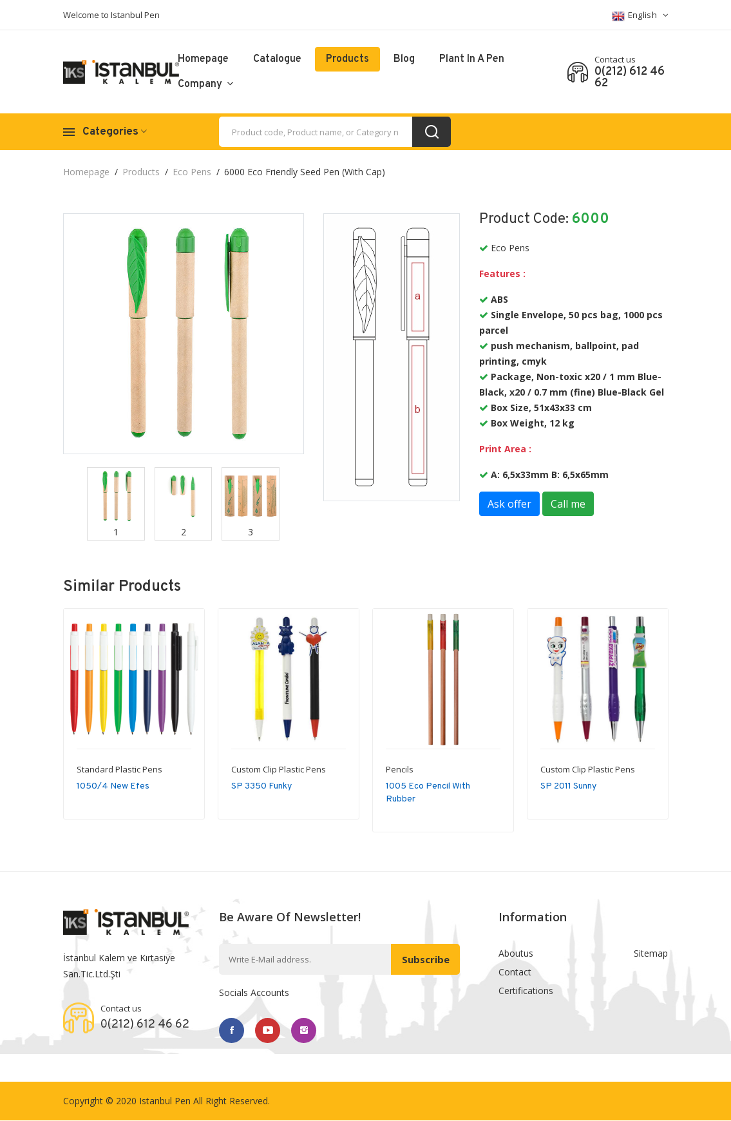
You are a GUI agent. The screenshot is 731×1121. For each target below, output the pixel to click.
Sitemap (651, 953)
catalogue (277, 59)
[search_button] (431, 132)
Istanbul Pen (165, 1101)
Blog (404, 59)
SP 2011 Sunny (568, 786)
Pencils (399, 769)
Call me (568, 504)
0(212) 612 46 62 (629, 78)
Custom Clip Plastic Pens (278, 769)
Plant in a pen (471, 59)
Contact (514, 972)
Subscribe (424, 959)
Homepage (203, 59)
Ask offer (509, 504)
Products (347, 59)
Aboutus (515, 953)
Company (205, 84)
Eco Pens (192, 172)
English (640, 16)
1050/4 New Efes (113, 786)
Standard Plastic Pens (119, 769)
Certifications (525, 992)
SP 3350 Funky (261, 786)
